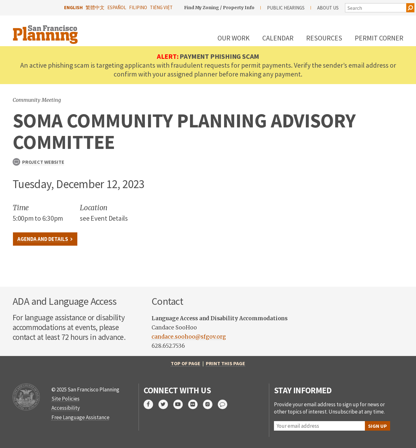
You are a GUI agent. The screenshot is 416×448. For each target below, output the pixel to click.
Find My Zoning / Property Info (219, 7)
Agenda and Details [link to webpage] (42, 239)
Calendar (278, 38)
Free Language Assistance (80, 417)
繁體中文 (95, 7)
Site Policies (65, 398)
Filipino (138, 7)
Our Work (233, 38)
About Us (328, 8)
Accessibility (65, 407)
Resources (324, 38)
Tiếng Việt (161, 7)
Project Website (38, 162)
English (73, 7)
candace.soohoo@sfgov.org (189, 336)
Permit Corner (379, 38)
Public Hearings (286, 8)
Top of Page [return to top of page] (185, 363)
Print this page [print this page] (225, 363)
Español (116, 7)
